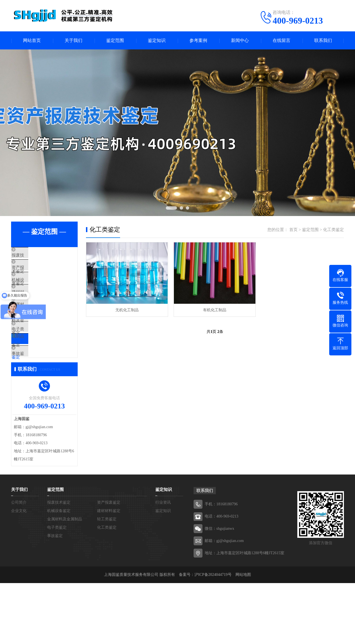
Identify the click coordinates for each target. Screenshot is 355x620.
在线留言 (281, 40)
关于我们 (73, 40)
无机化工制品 (127, 310)
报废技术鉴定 (36, 255)
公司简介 (19, 539)
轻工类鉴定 (34, 337)
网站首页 (32, 40)
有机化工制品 (214, 310)
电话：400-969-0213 (221, 553)
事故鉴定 (32, 386)
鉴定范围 (115, 40)
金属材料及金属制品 (43, 321)
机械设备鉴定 (36, 288)
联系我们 (323, 40)
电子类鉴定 (34, 354)
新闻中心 (240, 40)
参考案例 (198, 40)
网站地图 (243, 611)
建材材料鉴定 (108, 548)
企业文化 (19, 548)
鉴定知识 (157, 40)
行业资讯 (163, 539)
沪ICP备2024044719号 (213, 611)
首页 (293, 229)
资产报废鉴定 (36, 272)
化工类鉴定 (34, 370)
